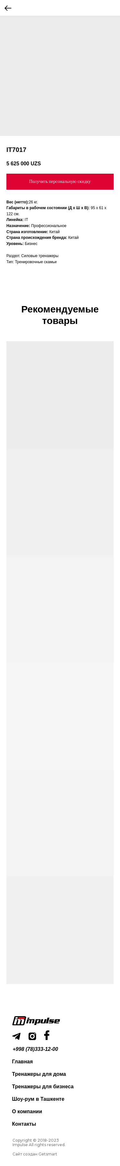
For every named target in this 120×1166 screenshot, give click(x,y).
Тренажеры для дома (39, 1074)
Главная (22, 1061)
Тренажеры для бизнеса (43, 1086)
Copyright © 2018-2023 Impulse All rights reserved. (39, 1142)
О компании (27, 1111)
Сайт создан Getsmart (34, 1154)
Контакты (24, 1124)
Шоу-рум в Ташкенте (38, 1099)
